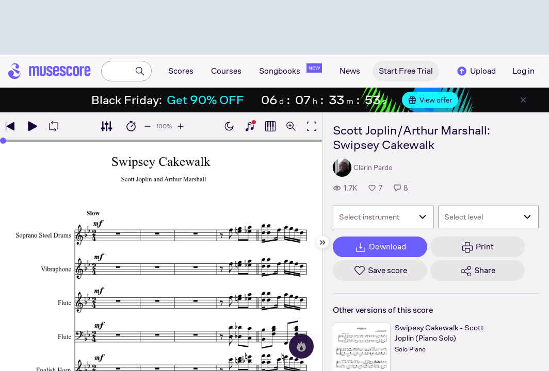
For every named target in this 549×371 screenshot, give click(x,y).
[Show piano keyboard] (249, 126)
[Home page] (49, 71)
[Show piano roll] (270, 126)
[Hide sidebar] (322, 242)
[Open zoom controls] (291, 126)
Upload (476, 71)
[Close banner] (523, 100)
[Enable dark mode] (229, 126)
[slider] (3, 141)
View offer (430, 100)
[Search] (139, 71)
